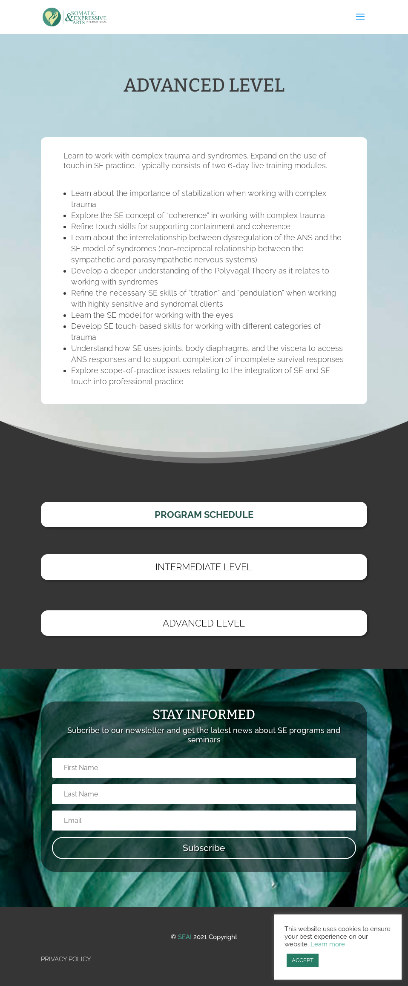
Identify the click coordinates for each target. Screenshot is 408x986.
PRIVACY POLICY (66, 959)
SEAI (185, 937)
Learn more (327, 944)
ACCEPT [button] (302, 960)
